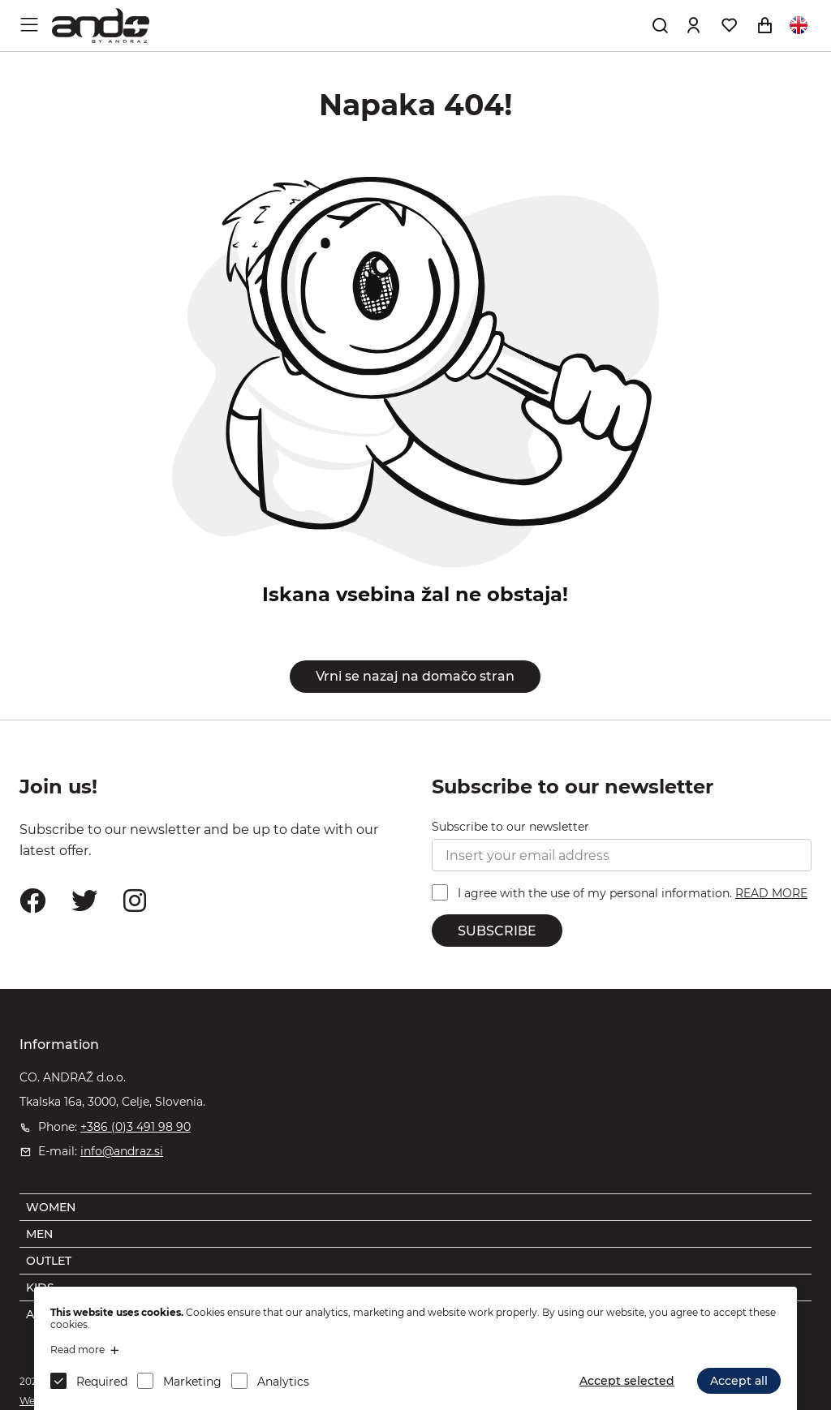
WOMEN (50, 1207)
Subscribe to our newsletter (510, 826)
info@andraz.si (121, 1151)
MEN (39, 1234)
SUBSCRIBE (497, 931)
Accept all (739, 1380)
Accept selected (626, 1380)
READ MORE (771, 893)
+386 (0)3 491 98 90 (135, 1127)
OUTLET (48, 1260)
